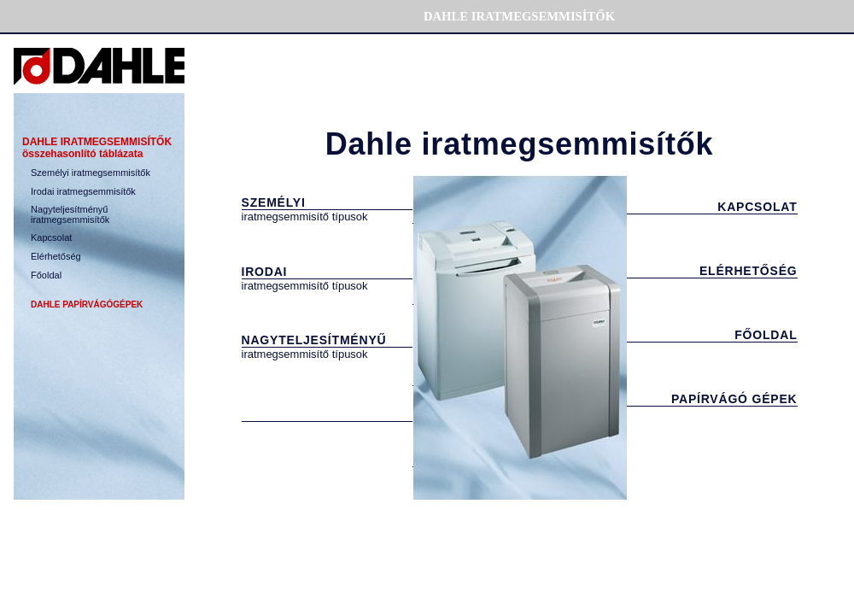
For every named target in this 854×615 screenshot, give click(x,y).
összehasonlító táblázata (82, 154)
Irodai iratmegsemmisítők (83, 191)
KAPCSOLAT (757, 207)
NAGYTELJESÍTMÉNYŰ (314, 340)
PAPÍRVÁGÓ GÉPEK (734, 399)
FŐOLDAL (765, 335)
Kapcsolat (51, 237)
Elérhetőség (56, 256)
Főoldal (46, 275)
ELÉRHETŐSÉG (748, 271)
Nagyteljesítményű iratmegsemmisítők (70, 214)
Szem (90, 172)
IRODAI (265, 271)
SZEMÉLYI (274, 202)
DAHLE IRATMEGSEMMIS (97, 142)
